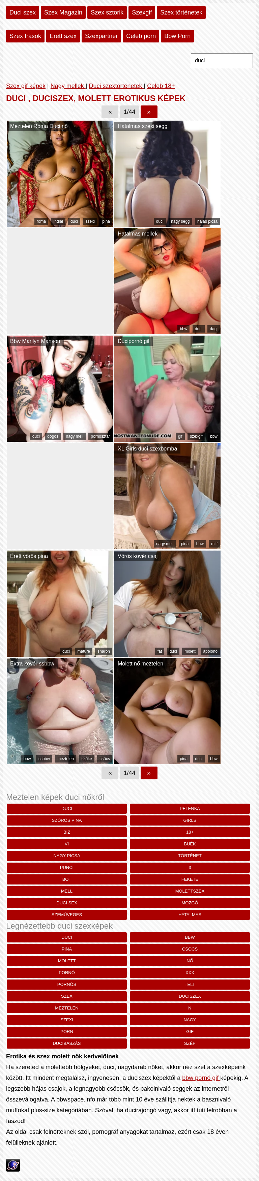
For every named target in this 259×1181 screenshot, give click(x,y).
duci (74, 221)
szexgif (196, 436)
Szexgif (142, 12)
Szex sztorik (107, 12)
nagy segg (180, 221)
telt (190, 984)
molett (190, 651)
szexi (90, 221)
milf (214, 543)
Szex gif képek (26, 86)
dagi (214, 329)
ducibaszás (67, 1043)
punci (67, 867)
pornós (66, 984)
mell (67, 891)
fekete (190, 879)
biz (66, 832)
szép (190, 1043)
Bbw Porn (177, 36)
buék (190, 843)
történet (190, 855)
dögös (52, 436)
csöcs (104, 758)
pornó (67, 972)
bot (66, 879)
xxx (189, 972)
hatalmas (189, 914)
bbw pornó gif (201, 1078)
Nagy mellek (68, 86)
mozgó (189, 902)
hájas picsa (207, 221)
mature (83, 651)
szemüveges (67, 914)
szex (67, 996)
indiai (58, 221)
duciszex (190, 996)
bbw (183, 329)
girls (190, 820)
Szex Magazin (63, 12)
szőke (87, 758)
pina (106, 221)
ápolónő (210, 651)
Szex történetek (181, 12)
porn (66, 1031)
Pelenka (190, 808)
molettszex (190, 891)
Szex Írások (25, 36)
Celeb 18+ (161, 86)
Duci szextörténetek (116, 86)
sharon (103, 651)
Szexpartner (101, 36)
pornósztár (100, 436)
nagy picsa (66, 855)
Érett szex (63, 36)
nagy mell (74, 436)
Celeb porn (141, 36)
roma (41, 221)
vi (67, 843)
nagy (190, 1019)
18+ (190, 832)
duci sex (66, 902)
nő (189, 960)
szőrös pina (67, 820)
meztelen (65, 758)
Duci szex (22, 12)
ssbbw (44, 758)
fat (159, 651)
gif (180, 436)
